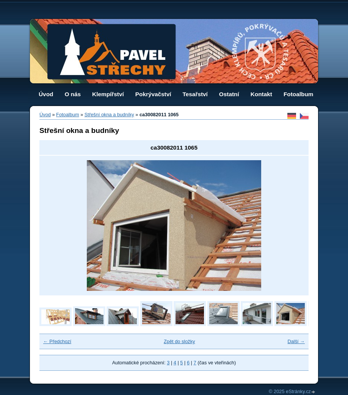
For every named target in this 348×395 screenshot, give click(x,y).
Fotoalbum (299, 94)
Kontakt (261, 94)
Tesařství (195, 94)
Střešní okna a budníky (109, 114)
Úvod (46, 94)
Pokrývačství (153, 94)
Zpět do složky (179, 341)
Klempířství (108, 94)
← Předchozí (57, 341)
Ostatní (229, 94)
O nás (72, 94)
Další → (296, 341)
